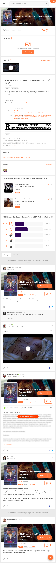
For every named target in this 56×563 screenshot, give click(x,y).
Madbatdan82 (11, 312)
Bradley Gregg (24, 118)
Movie (20, 295)
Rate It (42, 286)
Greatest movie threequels (22, 199)
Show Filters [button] (17, 255)
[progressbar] (19, 224)
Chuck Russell (17, 111)
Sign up (54, 1)
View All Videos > (46, 60)
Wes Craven (17, 113)
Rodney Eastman (32, 116)
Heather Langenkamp (28, 115)
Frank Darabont (32, 113)
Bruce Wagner (24, 113)
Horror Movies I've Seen (22, 184)
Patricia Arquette (18, 115)
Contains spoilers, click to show (28, 416)
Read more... (8, 444)
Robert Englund (46, 115)
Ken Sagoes (17, 116)
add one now (29, 103)
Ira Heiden (40, 116)
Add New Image (28, 52)
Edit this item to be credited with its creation (16, 157)
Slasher (7, 134)
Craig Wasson (38, 115)
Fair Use (14, 145)
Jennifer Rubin (24, 116)
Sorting (6, 255)
